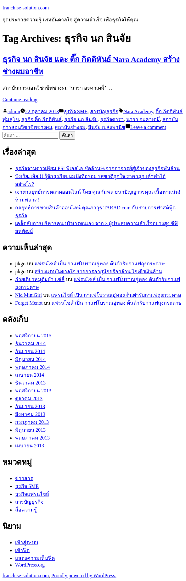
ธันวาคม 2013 (30, 382)
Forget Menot (28, 303)
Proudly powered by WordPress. (83, 575)
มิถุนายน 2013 (30, 430)
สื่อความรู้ (26, 509)
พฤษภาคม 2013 (32, 437)
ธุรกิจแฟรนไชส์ (32, 494)
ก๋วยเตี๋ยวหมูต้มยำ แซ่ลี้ (40, 279)
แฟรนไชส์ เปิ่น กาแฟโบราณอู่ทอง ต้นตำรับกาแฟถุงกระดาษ (100, 263)
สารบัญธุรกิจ (104, 111)
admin (14, 111)
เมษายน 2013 (29, 445)
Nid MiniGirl (28, 295)
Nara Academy (138, 111)
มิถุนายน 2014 (30, 359)
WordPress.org (30, 564)
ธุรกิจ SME (75, 111)
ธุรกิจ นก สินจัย (81, 119)
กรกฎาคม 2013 (32, 422)
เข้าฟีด (22, 550)
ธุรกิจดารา (112, 119)
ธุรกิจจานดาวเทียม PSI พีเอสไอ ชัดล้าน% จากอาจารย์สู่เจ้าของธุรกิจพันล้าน (97, 168)
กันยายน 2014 (30, 351)
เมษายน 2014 (29, 375)
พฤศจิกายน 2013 (33, 390)
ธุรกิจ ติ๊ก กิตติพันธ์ (41, 119)
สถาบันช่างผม (70, 127)
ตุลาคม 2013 (28, 398)
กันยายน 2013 (30, 406)
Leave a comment (148, 127)
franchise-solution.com (26, 7)
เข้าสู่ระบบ (26, 542)
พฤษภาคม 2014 (32, 367)
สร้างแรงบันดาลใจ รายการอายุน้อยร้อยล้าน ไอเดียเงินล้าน (98, 271)
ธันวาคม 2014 (30, 343)
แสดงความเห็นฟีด (35, 558)
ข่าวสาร (24, 478)
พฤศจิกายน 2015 (33, 335)
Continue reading (20, 99)
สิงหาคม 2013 (30, 414)
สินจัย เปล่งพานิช (106, 127)
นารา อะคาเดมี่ (143, 119)
